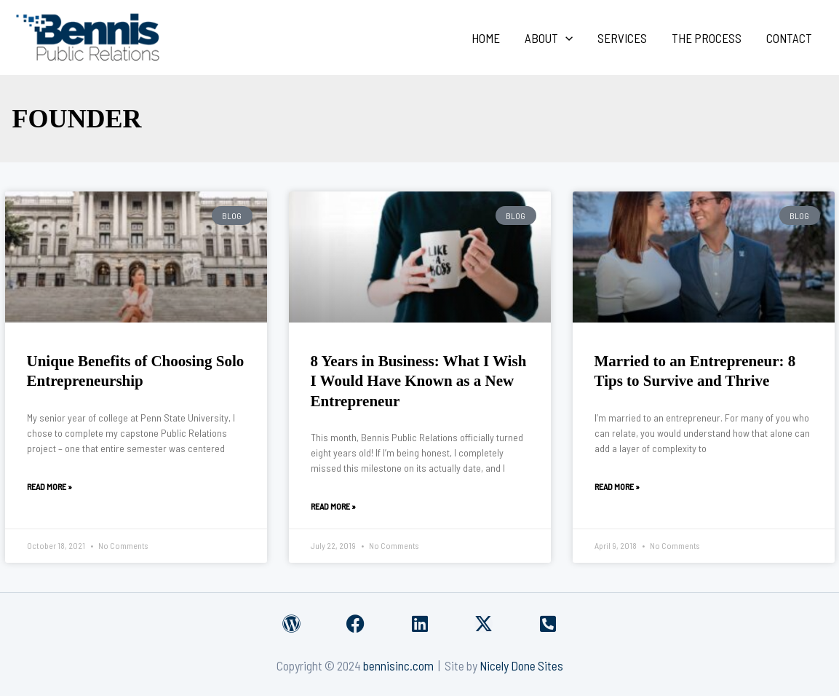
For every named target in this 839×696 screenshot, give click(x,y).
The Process (706, 38)
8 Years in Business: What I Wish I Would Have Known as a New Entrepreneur (419, 381)
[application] (565, 37)
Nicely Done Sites (521, 665)
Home (486, 38)
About (549, 37)
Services (622, 38)
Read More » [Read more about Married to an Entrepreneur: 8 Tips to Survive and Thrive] (617, 486)
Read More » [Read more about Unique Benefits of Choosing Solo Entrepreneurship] (49, 486)
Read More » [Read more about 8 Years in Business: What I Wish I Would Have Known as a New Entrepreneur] (333, 506)
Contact (789, 38)
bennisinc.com (398, 665)
